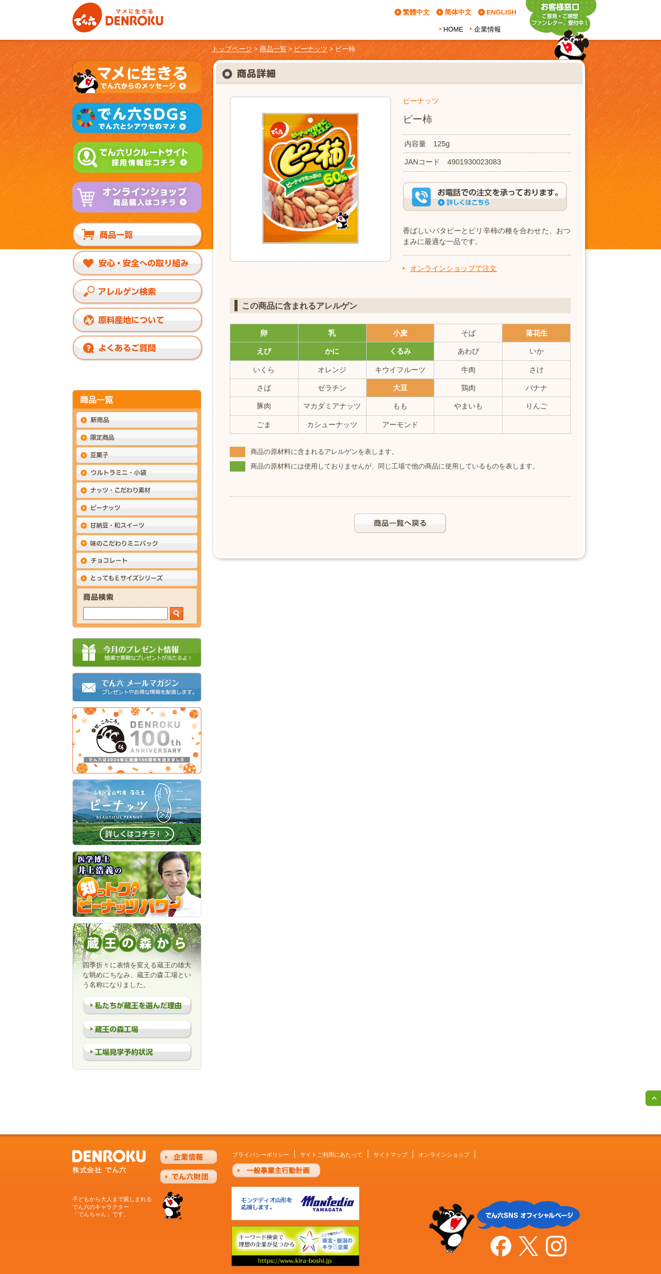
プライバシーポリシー (260, 1154)
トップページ (232, 49)
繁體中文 (416, 12)
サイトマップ (390, 1154)
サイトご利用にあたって (331, 1154)
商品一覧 (273, 49)
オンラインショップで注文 (453, 268)
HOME (453, 29)
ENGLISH (501, 12)
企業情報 (487, 29)
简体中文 (458, 12)
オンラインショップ (443, 1154)
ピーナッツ (310, 49)
